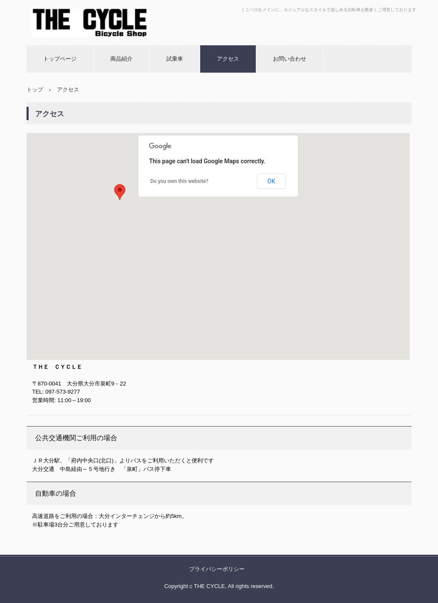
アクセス (228, 59)
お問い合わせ (289, 59)
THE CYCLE (62, 44)
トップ (35, 89)
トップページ (60, 59)
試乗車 (174, 59)
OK (271, 181)
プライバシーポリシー (217, 569)
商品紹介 (121, 59)
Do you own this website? (180, 181)
